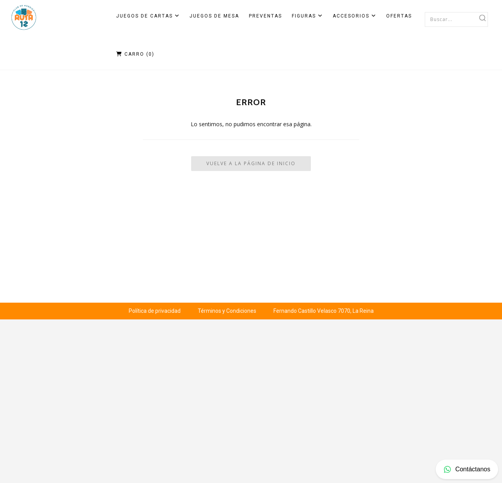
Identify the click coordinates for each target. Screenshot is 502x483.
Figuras (307, 16)
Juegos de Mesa (214, 16)
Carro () (135, 54)
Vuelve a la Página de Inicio (251, 163)
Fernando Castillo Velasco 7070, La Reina (323, 311)
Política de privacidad (155, 311)
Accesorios (354, 16)
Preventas (265, 16)
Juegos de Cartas (148, 16)
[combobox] (456, 19)
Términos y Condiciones (227, 311)
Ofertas (399, 16)
